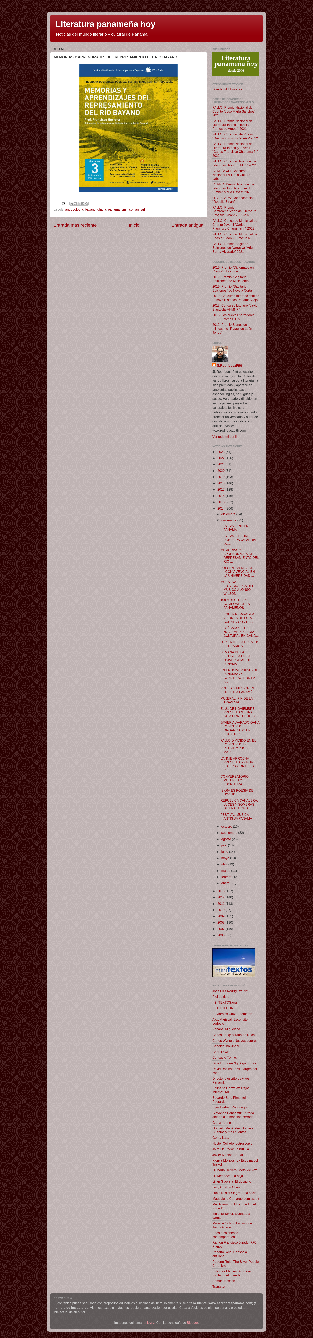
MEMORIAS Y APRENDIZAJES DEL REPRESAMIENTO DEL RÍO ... (239, 555)
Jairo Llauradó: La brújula (230, 1149)
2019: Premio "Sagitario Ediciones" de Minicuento (230, 279)
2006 (221, 935)
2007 (221, 929)
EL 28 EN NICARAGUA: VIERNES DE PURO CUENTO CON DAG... (238, 618)
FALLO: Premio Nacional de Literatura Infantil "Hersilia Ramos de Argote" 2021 (232, 124)
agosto (226, 839)
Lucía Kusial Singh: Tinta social (234, 1193)
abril (224, 864)
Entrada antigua (187, 225)
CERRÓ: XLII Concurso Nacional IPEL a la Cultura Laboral (231, 174)
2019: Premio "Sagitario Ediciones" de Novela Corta (232, 288)
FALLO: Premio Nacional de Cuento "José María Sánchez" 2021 (234, 111)
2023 (221, 452)
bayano (90, 209)
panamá (114, 209)
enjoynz (149, 1322)
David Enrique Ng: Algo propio (234, 1063)
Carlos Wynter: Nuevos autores (234, 1040)
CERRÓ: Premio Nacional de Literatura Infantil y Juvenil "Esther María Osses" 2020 (233, 188)
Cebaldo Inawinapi (225, 1046)
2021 (221, 464)
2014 (221, 508)
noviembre (229, 520)
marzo (226, 870)
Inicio (134, 225)
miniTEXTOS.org (224, 1002)
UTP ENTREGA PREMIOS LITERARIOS (239, 644)
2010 (221, 910)
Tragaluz (218, 1286)
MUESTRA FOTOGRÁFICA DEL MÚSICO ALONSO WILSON (237, 587)
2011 (221, 903)
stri (143, 209)
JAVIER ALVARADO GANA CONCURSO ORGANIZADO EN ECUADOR (239, 728)
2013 (221, 891)
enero (225, 883)
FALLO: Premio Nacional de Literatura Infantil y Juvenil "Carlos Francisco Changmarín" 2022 (235, 149)
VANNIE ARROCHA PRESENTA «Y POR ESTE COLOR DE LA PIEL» (237, 764)
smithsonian (130, 209)
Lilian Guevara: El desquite (231, 1181)
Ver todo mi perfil (224, 436)
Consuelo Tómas (224, 1057)
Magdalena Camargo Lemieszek (235, 1198)
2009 (221, 916)
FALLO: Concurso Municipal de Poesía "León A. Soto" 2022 (234, 236)
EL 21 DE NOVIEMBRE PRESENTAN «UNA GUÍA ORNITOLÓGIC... (238, 712)
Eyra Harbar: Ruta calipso (230, 1107)
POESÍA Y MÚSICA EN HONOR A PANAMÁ (237, 690)
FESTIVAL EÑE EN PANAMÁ (234, 527)
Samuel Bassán (223, 1281)
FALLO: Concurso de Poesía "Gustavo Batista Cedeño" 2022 (235, 136)
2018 (221, 483)
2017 (221, 489)
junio (225, 851)
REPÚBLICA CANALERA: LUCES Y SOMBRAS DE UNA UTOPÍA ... (239, 804)
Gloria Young (221, 1122)
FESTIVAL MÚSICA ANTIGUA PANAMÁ (236, 816)
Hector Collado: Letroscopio (232, 1143)
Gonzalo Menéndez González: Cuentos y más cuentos (234, 1130)
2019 (221, 477)
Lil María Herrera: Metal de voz (234, 1170)
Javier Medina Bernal (227, 1155)
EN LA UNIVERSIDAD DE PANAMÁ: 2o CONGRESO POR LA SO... (239, 676)
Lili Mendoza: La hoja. (228, 1176)
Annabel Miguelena (226, 1029)
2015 (221, 502)
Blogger (192, 1322)
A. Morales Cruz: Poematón (232, 1014)
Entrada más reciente (75, 225)
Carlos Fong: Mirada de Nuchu (234, 1035)
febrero (226, 876)
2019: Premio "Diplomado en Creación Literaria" (233, 269)
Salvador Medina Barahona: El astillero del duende (234, 1273)
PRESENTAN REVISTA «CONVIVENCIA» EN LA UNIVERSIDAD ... (237, 571)
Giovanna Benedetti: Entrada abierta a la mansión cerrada (233, 1115)
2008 (221, 922)
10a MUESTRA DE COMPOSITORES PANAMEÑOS (235, 603)
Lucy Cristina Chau (226, 1187)
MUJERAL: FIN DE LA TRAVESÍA (236, 700)
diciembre (228, 514)
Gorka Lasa (220, 1137)
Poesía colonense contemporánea (225, 1234)
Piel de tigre (220, 996)
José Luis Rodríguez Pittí (230, 991)
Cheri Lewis (220, 1052)
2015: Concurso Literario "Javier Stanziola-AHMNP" (235, 307)
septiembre (229, 832)
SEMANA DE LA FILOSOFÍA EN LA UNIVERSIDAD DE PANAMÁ (235, 658)
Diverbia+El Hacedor (227, 89)
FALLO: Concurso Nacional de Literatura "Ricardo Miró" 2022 (234, 163)
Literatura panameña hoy (105, 24)
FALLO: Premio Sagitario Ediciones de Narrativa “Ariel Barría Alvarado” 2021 (232, 247)
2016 (221, 496)
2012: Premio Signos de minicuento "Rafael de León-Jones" (232, 328)
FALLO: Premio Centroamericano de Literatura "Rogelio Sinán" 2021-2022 (234, 211)
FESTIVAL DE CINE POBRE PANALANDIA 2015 (238, 539)
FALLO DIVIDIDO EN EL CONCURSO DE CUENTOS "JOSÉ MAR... (238, 746)
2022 (221, 458)
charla (101, 209)
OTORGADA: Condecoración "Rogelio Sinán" (233, 199)
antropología (74, 209)
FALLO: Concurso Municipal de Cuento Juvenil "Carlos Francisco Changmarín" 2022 (234, 224)
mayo (225, 858)
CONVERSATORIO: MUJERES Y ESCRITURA (234, 780)
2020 (221, 470)
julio (224, 845)
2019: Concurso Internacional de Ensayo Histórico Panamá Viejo (235, 297)
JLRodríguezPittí (229, 365)
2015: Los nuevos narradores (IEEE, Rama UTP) (233, 317)
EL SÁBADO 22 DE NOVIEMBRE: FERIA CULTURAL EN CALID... (239, 631)
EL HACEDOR (222, 1008)
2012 (221, 897)
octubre (227, 826)
